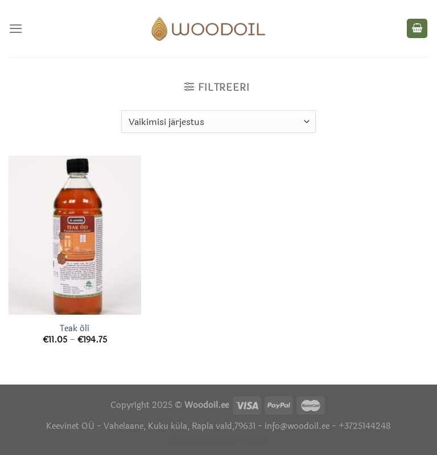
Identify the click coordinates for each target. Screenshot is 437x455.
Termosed (246, 439)
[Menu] (16, 28)
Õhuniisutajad (198, 439)
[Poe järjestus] (218, 121)
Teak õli (74, 329)
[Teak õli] (75, 235)
